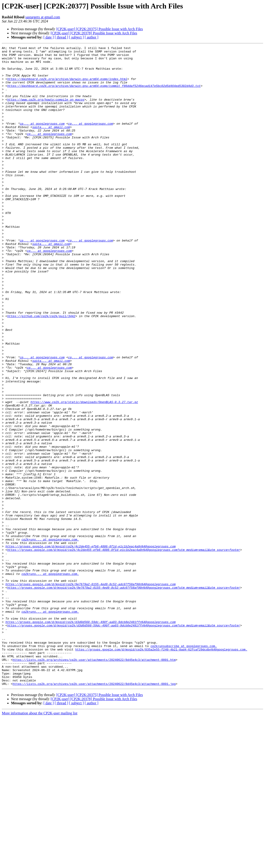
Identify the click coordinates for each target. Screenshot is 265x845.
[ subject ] (76, 37)
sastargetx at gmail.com (42, 17)
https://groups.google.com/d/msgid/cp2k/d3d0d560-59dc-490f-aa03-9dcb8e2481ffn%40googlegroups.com (91, 737)
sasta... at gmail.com (51, 143)
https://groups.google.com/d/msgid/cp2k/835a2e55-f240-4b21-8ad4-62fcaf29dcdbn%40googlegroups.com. (161, 770)
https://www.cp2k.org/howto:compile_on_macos (45, 110)
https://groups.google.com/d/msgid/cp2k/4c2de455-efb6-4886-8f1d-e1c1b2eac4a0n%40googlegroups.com (91, 647)
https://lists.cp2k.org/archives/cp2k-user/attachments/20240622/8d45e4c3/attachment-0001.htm (94, 783)
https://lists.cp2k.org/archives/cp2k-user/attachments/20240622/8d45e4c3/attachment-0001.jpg (94, 811)
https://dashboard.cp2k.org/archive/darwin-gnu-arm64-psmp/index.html (67, 86)
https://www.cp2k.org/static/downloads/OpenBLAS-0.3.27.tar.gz (84, 473)
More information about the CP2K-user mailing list (39, 841)
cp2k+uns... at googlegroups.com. (50, 638)
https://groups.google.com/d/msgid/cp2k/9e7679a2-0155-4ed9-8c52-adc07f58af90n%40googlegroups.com (91, 692)
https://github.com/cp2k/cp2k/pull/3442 (41, 370)
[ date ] (48, 37)
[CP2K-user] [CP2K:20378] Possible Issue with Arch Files (94, 33)
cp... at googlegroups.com (42, 139)
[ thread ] (61, 37)
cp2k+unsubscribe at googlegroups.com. (183, 766)
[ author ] (92, 37)
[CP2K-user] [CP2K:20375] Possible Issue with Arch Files (99, 29)
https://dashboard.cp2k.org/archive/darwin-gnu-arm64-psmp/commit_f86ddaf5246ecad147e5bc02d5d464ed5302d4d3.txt (103, 94)
